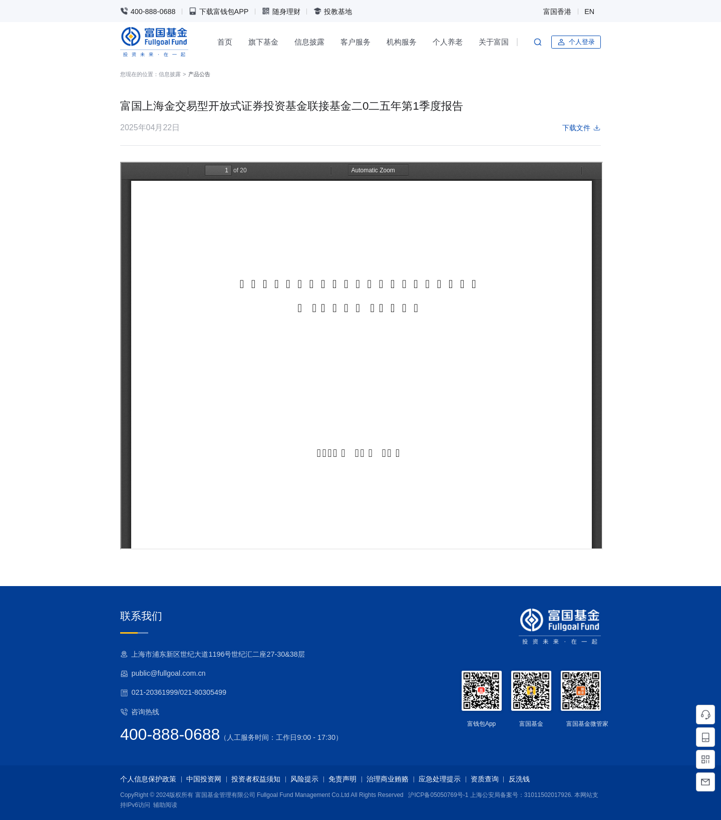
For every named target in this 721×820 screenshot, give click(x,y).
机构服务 (402, 42)
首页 (224, 42)
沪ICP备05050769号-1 (438, 794)
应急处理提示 (440, 779)
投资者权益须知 (255, 779)
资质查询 (485, 779)
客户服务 (355, 42)
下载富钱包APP (219, 11)
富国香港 (557, 12)
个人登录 (575, 42)
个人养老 (448, 42)
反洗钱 (519, 779)
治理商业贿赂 (388, 779)
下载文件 (581, 127)
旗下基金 (263, 42)
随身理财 (281, 11)
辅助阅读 (165, 804)
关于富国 (494, 42)
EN (589, 12)
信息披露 (309, 42)
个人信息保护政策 (148, 779)
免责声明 (342, 779)
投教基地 (332, 11)
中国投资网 (203, 779)
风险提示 (304, 779)
